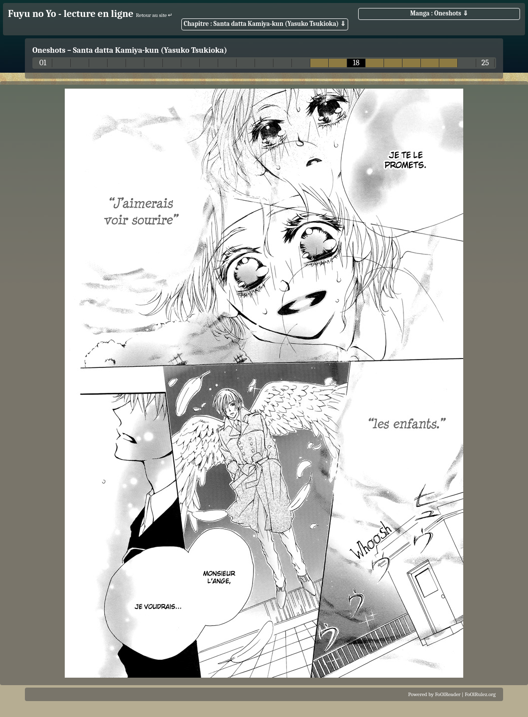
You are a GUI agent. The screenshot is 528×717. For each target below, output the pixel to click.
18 (356, 63)
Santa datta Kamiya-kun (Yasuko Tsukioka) (150, 50)
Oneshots (48, 50)
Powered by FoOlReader (434, 694)
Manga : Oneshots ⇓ (439, 13)
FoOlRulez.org (480, 694)
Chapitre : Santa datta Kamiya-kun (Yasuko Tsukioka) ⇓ (265, 23)
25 (485, 63)
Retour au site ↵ (154, 15)
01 (42, 63)
